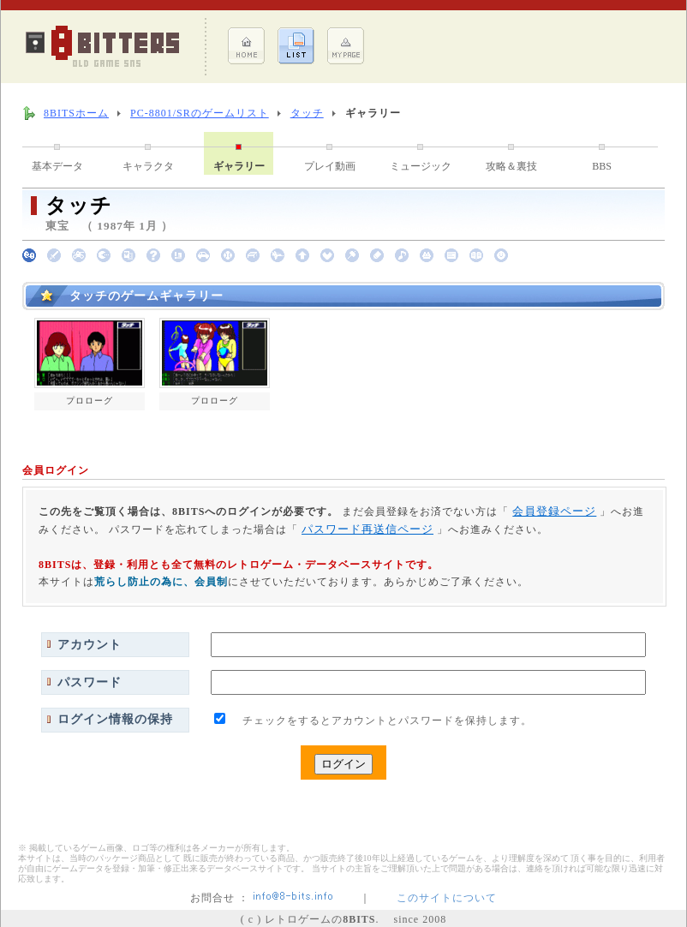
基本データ (57, 166)
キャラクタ (148, 166)
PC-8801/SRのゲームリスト (199, 113)
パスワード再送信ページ (367, 529)
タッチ (307, 113)
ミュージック (420, 166)
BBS (602, 166)
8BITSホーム (76, 113)
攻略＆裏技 (511, 166)
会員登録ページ (554, 511)
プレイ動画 (329, 166)
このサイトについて (447, 898)
